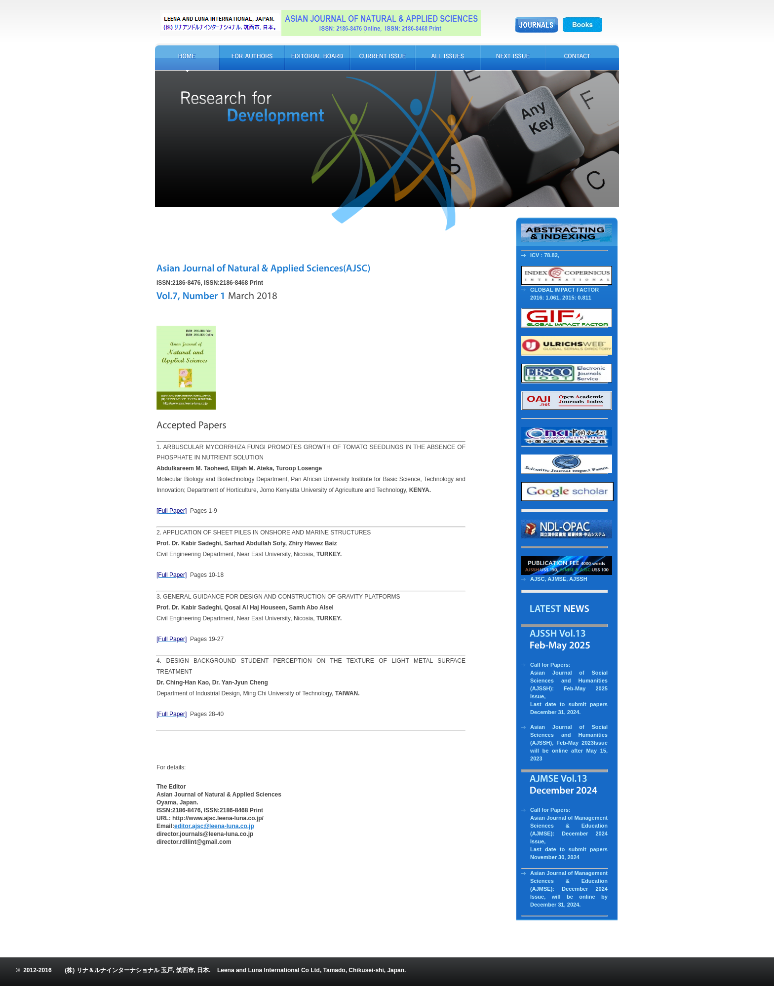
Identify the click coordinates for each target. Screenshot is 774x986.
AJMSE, (558, 579)
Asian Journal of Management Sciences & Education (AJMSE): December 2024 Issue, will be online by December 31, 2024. (569, 889)
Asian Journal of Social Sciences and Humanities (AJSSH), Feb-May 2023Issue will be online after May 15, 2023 (569, 742)
